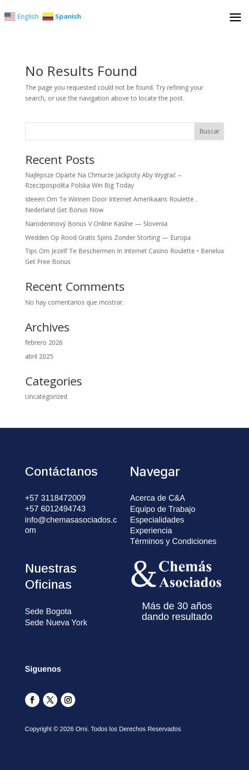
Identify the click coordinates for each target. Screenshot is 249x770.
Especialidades (157, 519)
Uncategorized (46, 396)
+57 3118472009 (55, 498)
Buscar (209, 131)
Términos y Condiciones (173, 541)
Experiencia (151, 530)
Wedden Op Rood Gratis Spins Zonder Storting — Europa (108, 237)
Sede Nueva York (56, 622)
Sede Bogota (48, 611)
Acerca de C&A (157, 498)
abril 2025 (39, 356)
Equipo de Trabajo (162, 509)
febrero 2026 (44, 342)
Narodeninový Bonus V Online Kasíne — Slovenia (96, 223)
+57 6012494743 (55, 508)
